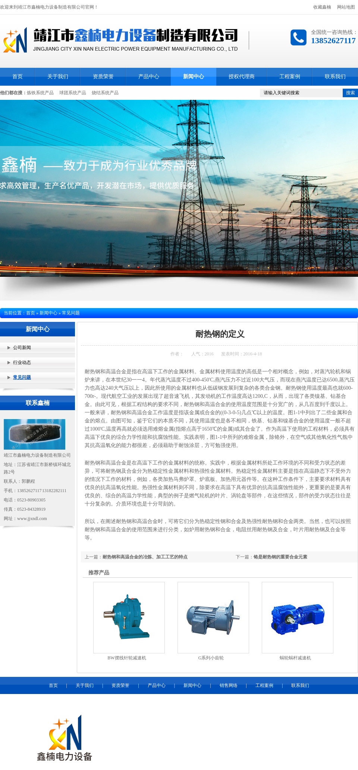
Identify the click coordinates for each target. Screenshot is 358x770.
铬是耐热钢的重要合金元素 (280, 557)
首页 (17, 76)
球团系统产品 (72, 92)
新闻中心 (193, 76)
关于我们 (57, 76)
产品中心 (148, 76)
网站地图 (346, 7)
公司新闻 (22, 347)
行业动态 (22, 362)
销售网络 (229, 685)
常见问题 (22, 377)
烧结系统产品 (105, 92)
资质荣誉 (103, 76)
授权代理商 (242, 76)
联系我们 (335, 76)
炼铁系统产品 (40, 92)
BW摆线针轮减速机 (126, 657)
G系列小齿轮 (211, 657)
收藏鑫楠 (322, 7)
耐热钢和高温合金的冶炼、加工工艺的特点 (145, 557)
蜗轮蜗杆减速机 (295, 657)
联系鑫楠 (38, 403)
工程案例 (289, 76)
